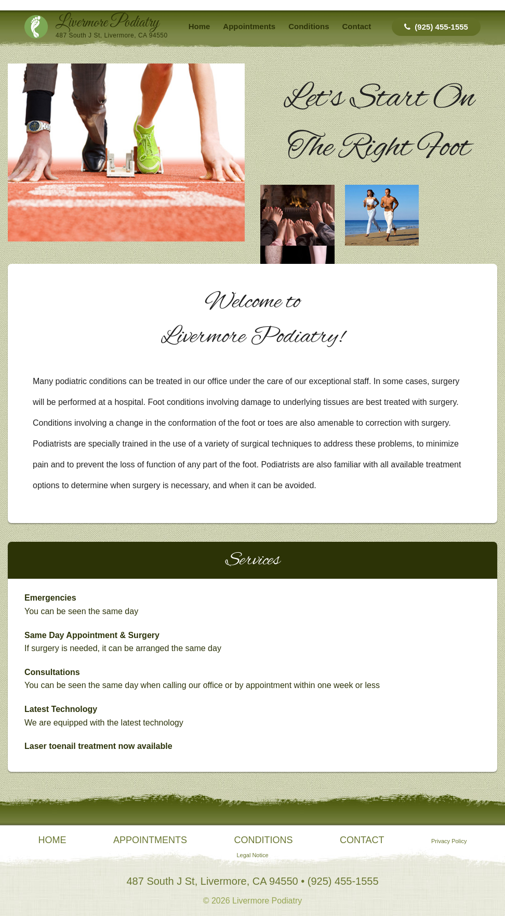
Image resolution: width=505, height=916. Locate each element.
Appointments (249, 26)
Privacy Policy (449, 841)
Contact (356, 26)
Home (199, 26)
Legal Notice (252, 855)
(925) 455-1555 (436, 26)
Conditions (308, 26)
